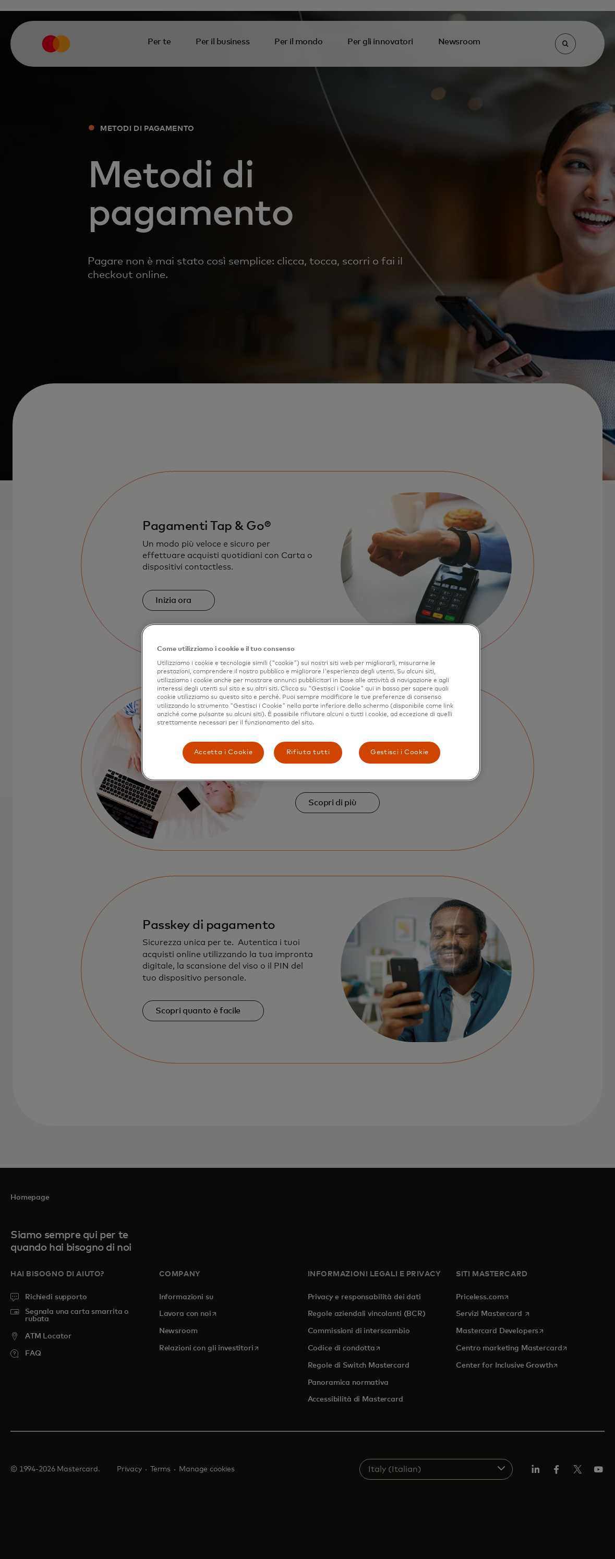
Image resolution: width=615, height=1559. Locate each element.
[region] (310, 702)
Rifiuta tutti (308, 752)
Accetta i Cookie (223, 752)
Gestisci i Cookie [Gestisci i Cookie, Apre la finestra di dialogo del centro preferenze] (399, 752)
